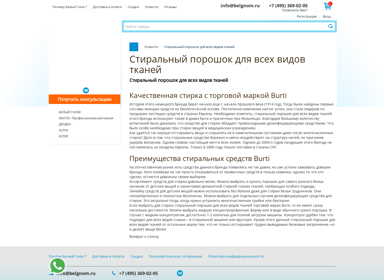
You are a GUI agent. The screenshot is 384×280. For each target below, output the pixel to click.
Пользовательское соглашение (175, 256)
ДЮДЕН (65, 124)
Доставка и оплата (107, 7)
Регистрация (307, 16)
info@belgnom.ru (240, 6)
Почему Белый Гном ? (70, 7)
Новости (151, 7)
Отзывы (170, 7)
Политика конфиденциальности (236, 256)
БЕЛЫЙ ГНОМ (70, 112)
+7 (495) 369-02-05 (288, 6)
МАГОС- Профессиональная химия (86, 118)
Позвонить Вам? (295, 10)
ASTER (63, 136)
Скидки (133, 7)
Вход (326, 16)
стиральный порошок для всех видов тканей (293, 113)
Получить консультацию (85, 99)
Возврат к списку (144, 236)
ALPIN (63, 130)
